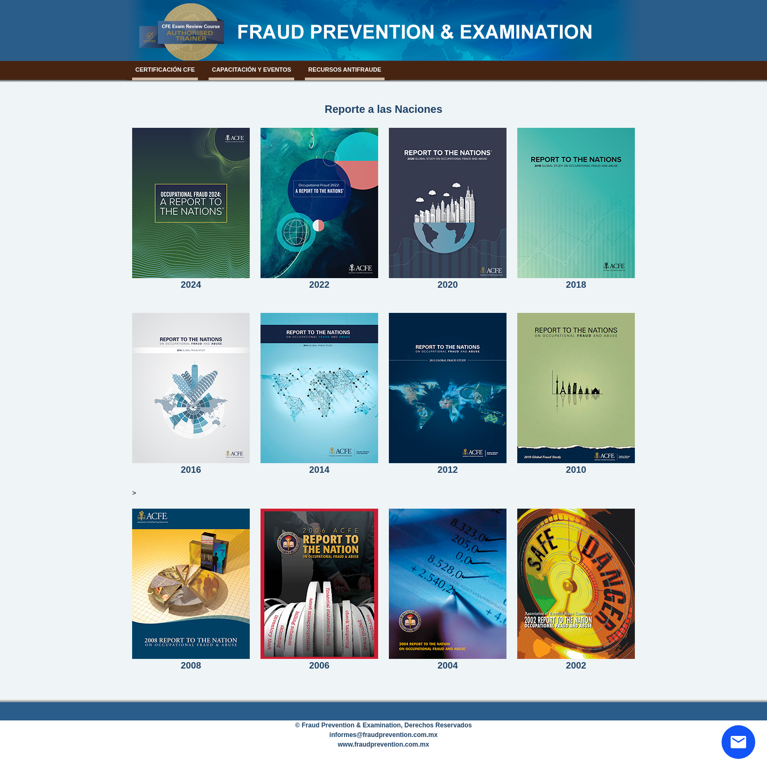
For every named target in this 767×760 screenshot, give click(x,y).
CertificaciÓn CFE (165, 69)
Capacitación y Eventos (251, 69)
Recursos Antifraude (344, 69)
